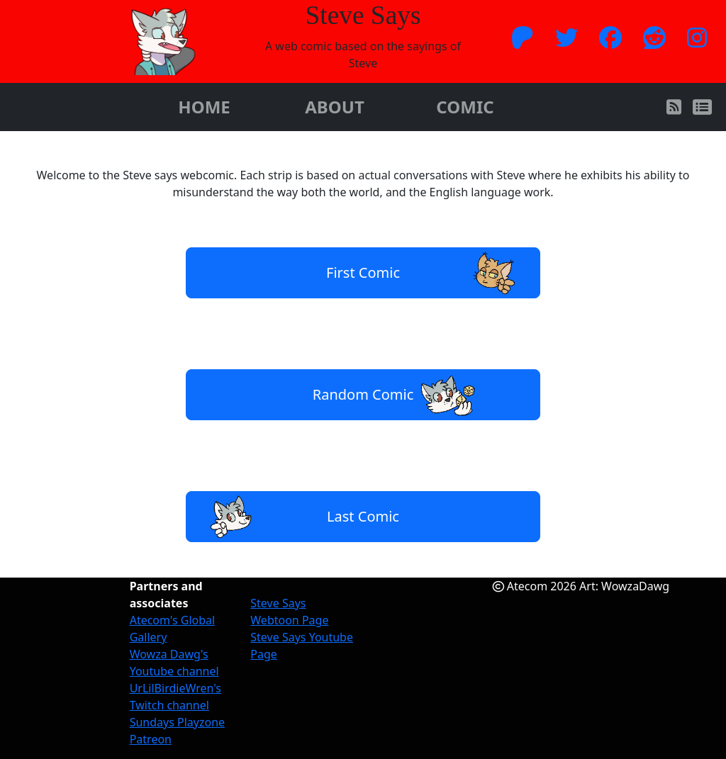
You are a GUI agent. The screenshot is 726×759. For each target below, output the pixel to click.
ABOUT (334, 106)
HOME (204, 106)
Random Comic (395, 394)
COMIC (464, 106)
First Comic (425, 273)
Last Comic (300, 516)
